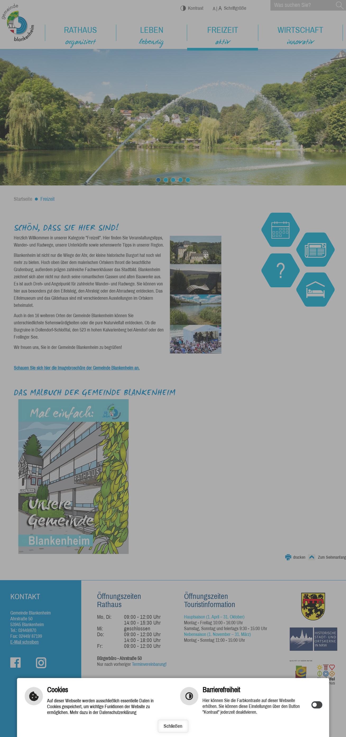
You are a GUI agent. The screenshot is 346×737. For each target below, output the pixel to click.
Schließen (173, 726)
